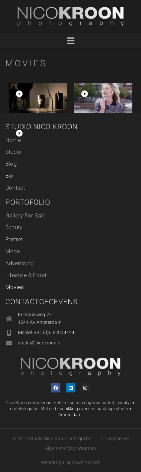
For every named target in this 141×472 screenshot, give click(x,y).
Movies (14, 287)
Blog (11, 163)
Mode (12, 251)
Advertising (19, 263)
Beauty (13, 227)
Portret (14, 239)
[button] (70, 40)
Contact (15, 187)
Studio (13, 151)
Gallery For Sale (25, 215)
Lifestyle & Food (25, 275)
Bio (9, 175)
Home (13, 140)
